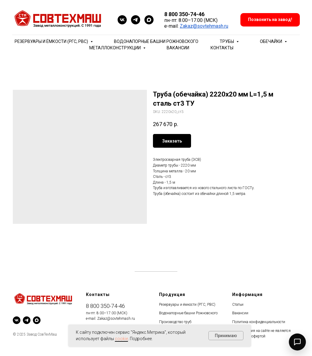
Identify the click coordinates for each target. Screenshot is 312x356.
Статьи (237, 304)
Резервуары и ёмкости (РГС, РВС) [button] (52, 41)
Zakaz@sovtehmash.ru (204, 26)
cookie (121, 338)
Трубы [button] (227, 41)
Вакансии (178, 47)
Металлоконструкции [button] (115, 47)
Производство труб (175, 322)
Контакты (222, 47)
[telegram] (135, 19)
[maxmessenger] (149, 19)
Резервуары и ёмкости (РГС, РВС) (187, 304)
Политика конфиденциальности (258, 322)
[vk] (122, 19)
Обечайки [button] (271, 41)
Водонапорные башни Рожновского (156, 41)
